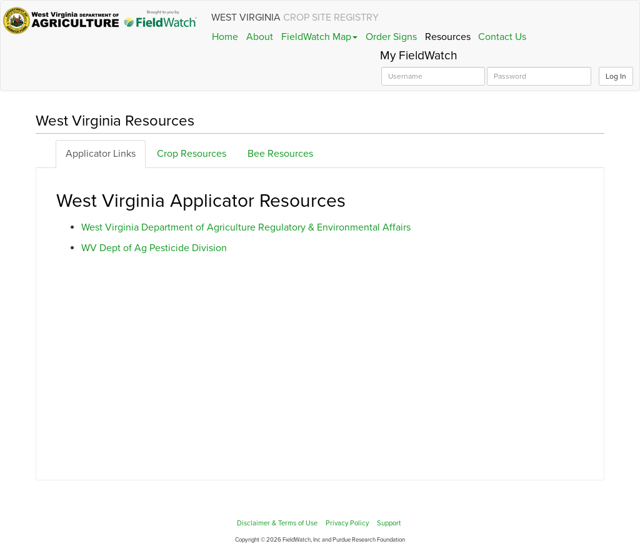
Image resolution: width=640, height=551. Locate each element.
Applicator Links (101, 153)
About (259, 37)
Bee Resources (280, 153)
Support (389, 523)
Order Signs (391, 37)
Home (225, 37)
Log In (616, 76)
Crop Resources (191, 153)
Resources (448, 37)
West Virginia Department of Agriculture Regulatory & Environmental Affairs (246, 227)
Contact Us (502, 37)
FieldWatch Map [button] (319, 37)
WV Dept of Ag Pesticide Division (154, 248)
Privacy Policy (347, 523)
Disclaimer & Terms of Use (277, 523)
